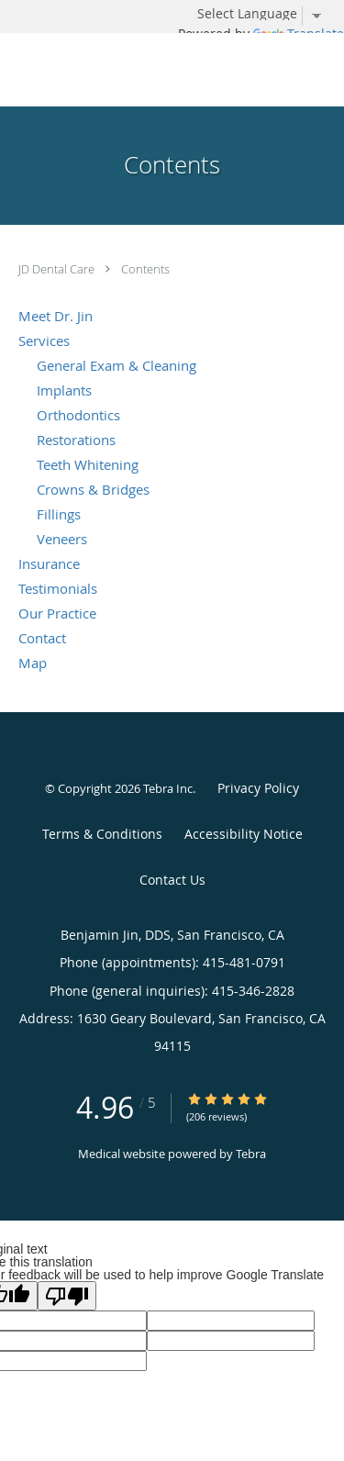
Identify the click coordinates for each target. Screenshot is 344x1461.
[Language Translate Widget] (266, 14)
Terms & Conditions (102, 833)
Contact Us (172, 879)
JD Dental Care (57, 269)
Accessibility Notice (243, 833)
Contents (145, 269)
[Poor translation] (67, 1295)
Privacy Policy (258, 788)
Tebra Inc (168, 788)
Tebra (251, 1153)
